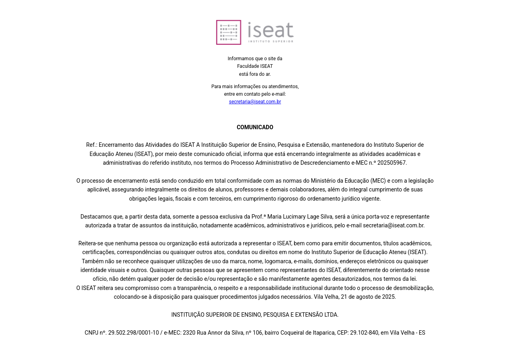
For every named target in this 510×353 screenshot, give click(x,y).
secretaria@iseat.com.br (255, 102)
